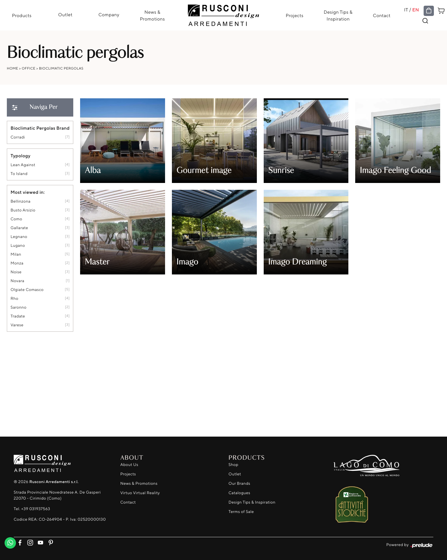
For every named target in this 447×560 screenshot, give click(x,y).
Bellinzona (21, 201)
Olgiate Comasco (27, 289)
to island (19, 173)
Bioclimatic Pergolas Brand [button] (40, 128)
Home (12, 68)
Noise (16, 272)
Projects (294, 15)
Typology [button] (21, 155)
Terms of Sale (241, 511)
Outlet (65, 14)
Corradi (18, 137)
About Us (129, 464)
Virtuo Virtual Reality (140, 492)
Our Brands (239, 483)
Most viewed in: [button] (28, 192)
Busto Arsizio (23, 210)
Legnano (19, 236)
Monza (17, 263)
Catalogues (239, 492)
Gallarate (19, 227)
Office (28, 68)
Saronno (19, 307)
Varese (17, 325)
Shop (234, 464)
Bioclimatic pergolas (61, 68)
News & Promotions (152, 15)
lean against (23, 164)
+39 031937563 (35, 508)
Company (108, 14)
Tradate (18, 316)
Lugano (18, 245)
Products (22, 15)
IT (406, 10)
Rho (14, 298)
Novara (17, 280)
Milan (16, 254)
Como (16, 219)
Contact (382, 15)
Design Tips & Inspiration (338, 15)
